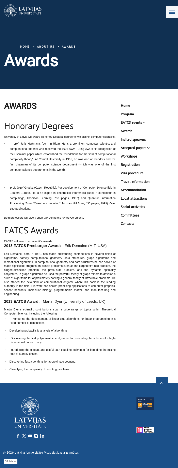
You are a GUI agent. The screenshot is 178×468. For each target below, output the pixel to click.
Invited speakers (133, 139)
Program (127, 114)
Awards (69, 46)
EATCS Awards (31, 230)
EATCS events (133, 122)
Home (25, 46)
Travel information (135, 181)
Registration (130, 164)
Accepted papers (135, 147)
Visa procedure (132, 173)
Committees (130, 215)
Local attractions (134, 198)
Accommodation (133, 190)
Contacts (127, 223)
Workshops (129, 156)
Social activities (133, 206)
